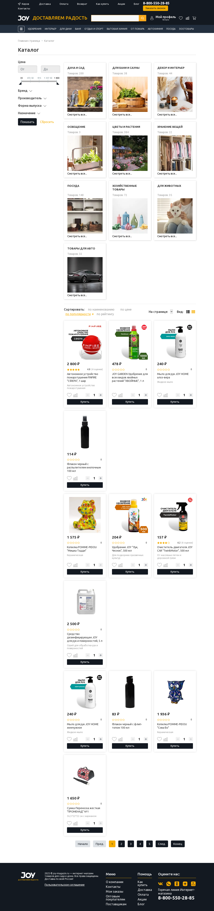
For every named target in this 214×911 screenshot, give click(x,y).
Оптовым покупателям (115, 893)
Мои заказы (114, 886)
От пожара (137, 29)
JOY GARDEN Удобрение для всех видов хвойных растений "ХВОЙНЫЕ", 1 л (130, 372)
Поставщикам (116, 899)
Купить (85, 396)
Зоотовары (186, 29)
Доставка (45, 3)
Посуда (171, 29)
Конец (179, 838)
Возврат (82, 3)
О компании (114, 877)
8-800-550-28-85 (156, 3)
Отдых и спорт (93, 29)
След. (163, 838)
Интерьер (50, 29)
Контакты (24, 8)
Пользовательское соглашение (65, 879)
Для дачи (66, 29)
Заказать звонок (155, 8)
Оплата (63, 3)
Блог (136, 3)
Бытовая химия (117, 29)
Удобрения (34, 29)
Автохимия (155, 29)
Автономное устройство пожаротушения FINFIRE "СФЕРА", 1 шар (82, 372)
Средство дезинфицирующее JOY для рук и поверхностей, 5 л (84, 632)
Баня (78, 29)
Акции (121, 3)
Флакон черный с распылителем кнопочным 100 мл (84, 462)
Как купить (102, 3)
